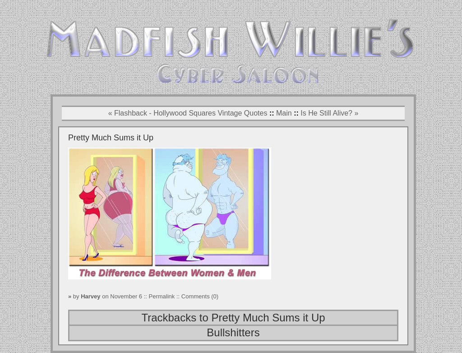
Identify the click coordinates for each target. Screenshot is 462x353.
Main (284, 113)
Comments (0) (199, 296)
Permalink (162, 296)
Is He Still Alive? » (329, 113)
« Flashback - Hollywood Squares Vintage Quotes (188, 113)
